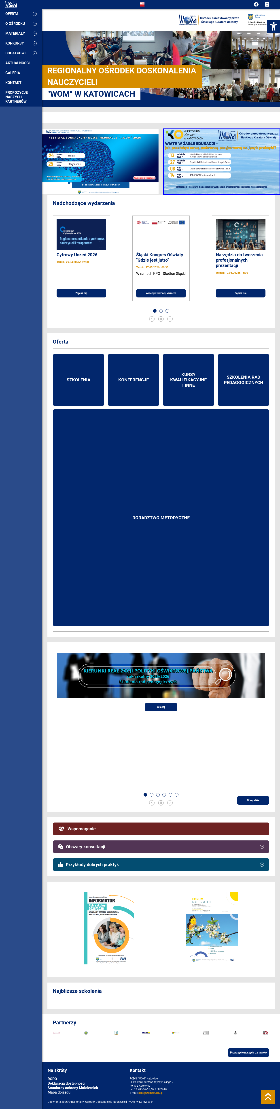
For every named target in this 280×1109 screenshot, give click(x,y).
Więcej (161, 707)
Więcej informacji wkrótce (161, 293)
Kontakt (13, 83)
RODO (52, 1079)
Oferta (21, 14)
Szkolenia (78, 379)
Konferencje (133, 379)
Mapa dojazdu (59, 1092)
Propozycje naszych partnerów (16, 97)
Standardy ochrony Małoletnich (73, 1088)
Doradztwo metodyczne (161, 517)
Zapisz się (81, 293)
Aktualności (17, 63)
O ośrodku (21, 23)
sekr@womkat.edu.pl (150, 1092)
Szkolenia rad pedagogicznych (243, 379)
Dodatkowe (21, 53)
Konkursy (21, 43)
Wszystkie (253, 800)
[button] (155, 311)
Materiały (21, 33)
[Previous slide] (152, 319)
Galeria (12, 73)
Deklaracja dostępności (66, 1083)
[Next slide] (170, 319)
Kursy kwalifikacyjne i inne (188, 380)
